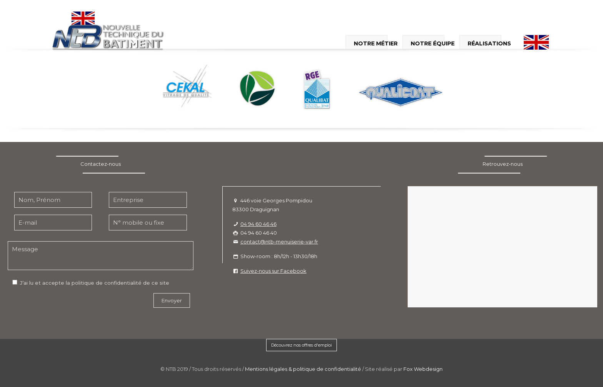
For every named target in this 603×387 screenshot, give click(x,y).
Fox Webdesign (423, 369)
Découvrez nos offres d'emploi (301, 345)
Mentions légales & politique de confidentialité (303, 369)
